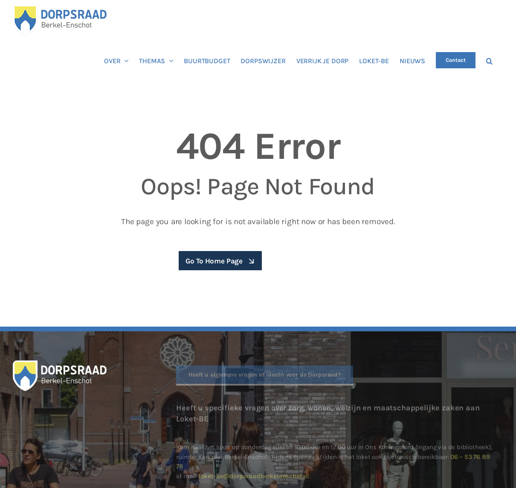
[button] (489, 60)
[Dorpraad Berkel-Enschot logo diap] (60, 363)
